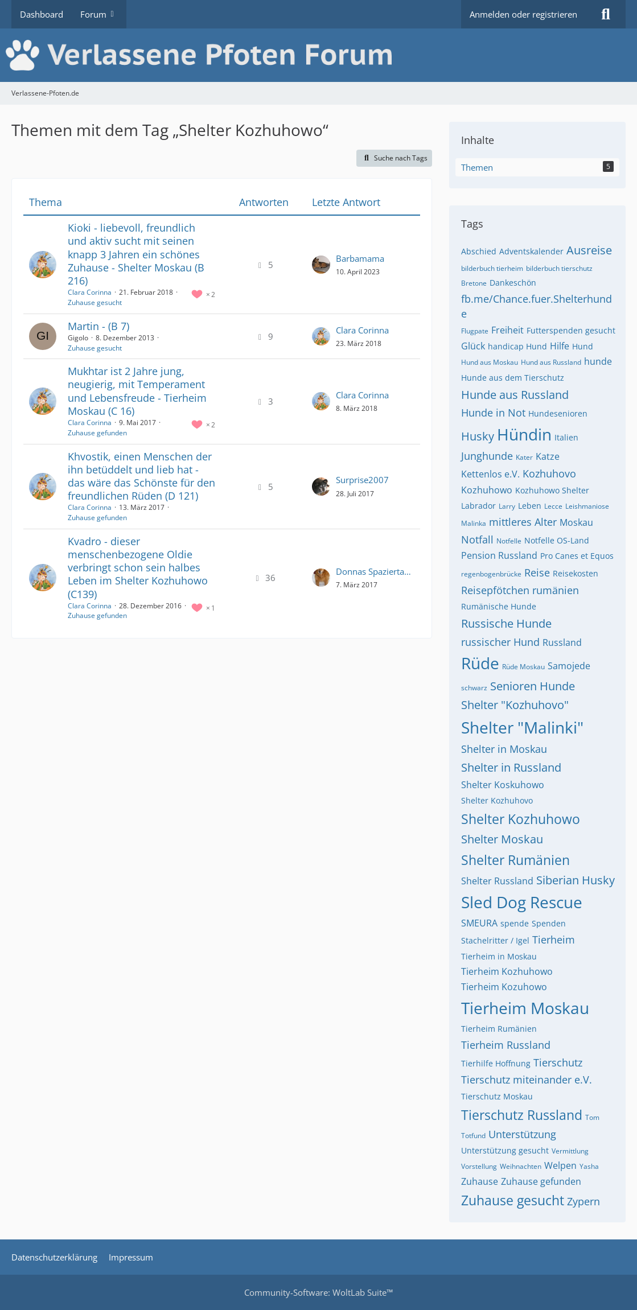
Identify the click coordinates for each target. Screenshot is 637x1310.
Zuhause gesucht (95, 302)
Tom (592, 1117)
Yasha (589, 1166)
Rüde (480, 663)
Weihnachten (520, 1166)
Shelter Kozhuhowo (520, 819)
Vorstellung (479, 1166)
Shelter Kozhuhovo (497, 800)
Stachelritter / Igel (495, 940)
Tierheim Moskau (525, 1008)
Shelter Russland (497, 881)
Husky (477, 436)
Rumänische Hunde (498, 606)
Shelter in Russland (511, 767)
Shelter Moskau (502, 839)
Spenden (549, 923)
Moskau (576, 522)
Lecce (553, 506)
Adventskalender (531, 251)
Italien (566, 437)
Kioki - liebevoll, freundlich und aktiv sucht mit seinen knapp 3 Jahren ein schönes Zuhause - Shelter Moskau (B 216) (136, 254)
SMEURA (479, 923)
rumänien (555, 590)
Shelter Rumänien (515, 860)
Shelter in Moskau (504, 749)
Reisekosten (575, 573)
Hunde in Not (493, 412)
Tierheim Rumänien (499, 1028)
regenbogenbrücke (491, 574)
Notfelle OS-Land (556, 540)
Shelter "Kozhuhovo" (515, 704)
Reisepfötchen (495, 590)
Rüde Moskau (523, 667)
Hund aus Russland (551, 362)
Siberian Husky (575, 880)
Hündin (524, 434)
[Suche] (606, 14)
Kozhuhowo (486, 490)
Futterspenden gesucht (571, 330)
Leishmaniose (587, 506)
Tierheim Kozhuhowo (507, 971)
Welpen (560, 1165)
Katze (548, 456)
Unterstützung (522, 1134)
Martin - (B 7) (98, 326)
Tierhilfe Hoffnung (496, 1063)
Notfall (477, 539)
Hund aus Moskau (489, 362)
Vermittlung (570, 1151)
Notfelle (508, 541)
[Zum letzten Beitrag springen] (321, 265)
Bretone (474, 283)
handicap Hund (517, 346)
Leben (529, 505)
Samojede (569, 666)
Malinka (473, 523)
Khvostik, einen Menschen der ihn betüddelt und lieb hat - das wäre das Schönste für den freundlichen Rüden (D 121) (141, 476)
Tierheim (553, 939)
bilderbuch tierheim (492, 268)
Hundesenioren (557, 413)
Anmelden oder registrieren (523, 14)
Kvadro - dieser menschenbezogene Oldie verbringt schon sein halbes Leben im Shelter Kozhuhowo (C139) (138, 567)
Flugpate (474, 331)
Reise (537, 572)
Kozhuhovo (549, 473)
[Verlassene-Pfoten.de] (318, 55)
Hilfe (559, 346)
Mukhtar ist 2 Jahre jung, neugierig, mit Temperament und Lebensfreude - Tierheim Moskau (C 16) (137, 391)
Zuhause (479, 1181)
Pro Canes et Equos (577, 555)
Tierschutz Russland (521, 1115)
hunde (598, 361)
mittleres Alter (523, 522)
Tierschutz (557, 1062)
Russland (562, 642)
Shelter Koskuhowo (502, 784)
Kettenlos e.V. (490, 474)
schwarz (474, 688)
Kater (524, 457)
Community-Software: (318, 1292)
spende (514, 923)
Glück (473, 346)
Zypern (583, 1201)
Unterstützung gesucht (505, 1150)
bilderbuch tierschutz (559, 268)
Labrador (478, 505)
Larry (507, 506)
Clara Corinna (90, 292)
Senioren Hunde (532, 686)
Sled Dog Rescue (521, 902)
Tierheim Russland (505, 1045)
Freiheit (507, 330)
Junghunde (487, 456)
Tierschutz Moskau (497, 1096)
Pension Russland (499, 555)
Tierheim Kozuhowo (504, 987)
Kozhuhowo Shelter (552, 490)
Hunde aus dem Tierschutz (512, 377)
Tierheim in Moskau (499, 956)
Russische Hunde (506, 623)
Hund (582, 346)
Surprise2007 (362, 479)
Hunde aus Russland (515, 394)
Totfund (473, 1135)
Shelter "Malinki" (522, 727)
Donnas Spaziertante (375, 571)
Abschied (478, 251)
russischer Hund (500, 642)
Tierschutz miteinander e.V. (526, 1079)
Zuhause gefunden (97, 433)
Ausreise (589, 250)
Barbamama (360, 258)
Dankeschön (513, 282)
